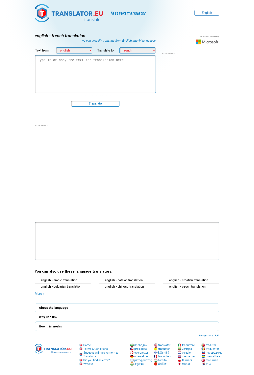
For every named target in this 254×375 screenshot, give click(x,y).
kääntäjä (163, 352)
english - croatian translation (188, 280)
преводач (140, 345)
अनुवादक (139, 363)
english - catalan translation (124, 280)
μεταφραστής (143, 360)
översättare (213, 356)
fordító (162, 360)
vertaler (187, 352)
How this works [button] (50, 326)
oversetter (188, 356)
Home (87, 345)
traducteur (164, 356)
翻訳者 (186, 363)
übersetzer (141, 356)
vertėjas (187, 348)
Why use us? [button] (48, 317)
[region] (190, 86)
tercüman (212, 360)
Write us (88, 363)
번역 (208, 363)
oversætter (141, 352)
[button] (95, 104)
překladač (140, 348)
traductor (164, 348)
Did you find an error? (96, 360)
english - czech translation (187, 286)
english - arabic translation (59, 280)
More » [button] (39, 294)
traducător (212, 348)
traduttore (188, 345)
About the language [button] (53, 308)
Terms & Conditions (95, 348)
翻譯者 (162, 363)
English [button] (207, 13)
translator (164, 345)
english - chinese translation (124, 286)
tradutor (211, 345)
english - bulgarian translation (61, 286)
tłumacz (187, 360)
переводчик (214, 352)
